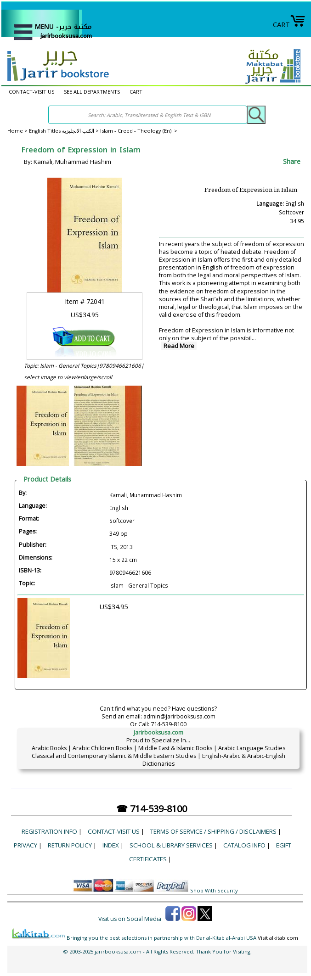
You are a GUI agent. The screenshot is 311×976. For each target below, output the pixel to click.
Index (110, 845)
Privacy (25, 845)
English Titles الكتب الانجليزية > (64, 130)
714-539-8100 (169, 724)
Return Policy (70, 845)
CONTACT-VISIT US (31, 91)
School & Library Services (171, 845)
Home (15, 130)
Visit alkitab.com (278, 937)
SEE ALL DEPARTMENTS (92, 91)
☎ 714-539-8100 (151, 808)
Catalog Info (244, 845)
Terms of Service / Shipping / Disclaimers (213, 831)
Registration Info (49, 831)
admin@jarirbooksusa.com (179, 716)
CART (289, 24)
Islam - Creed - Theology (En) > (138, 130)
